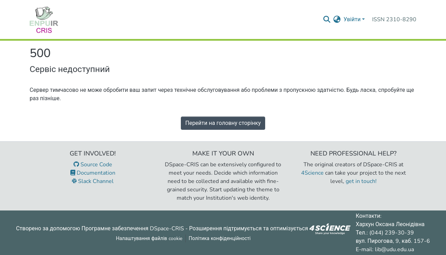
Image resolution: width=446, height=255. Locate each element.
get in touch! (361, 181)
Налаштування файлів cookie (149, 238)
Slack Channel (93, 181)
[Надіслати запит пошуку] (327, 19)
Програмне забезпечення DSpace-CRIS (133, 228)
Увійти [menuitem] (352, 19)
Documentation (92, 173)
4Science (312, 173)
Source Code (93, 164)
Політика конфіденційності (220, 238)
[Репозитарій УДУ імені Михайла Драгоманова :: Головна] (44, 19)
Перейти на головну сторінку (223, 123)
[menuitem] (337, 19)
